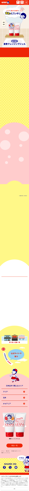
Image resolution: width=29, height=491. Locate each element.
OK (14, 488)
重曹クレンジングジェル (5, 452)
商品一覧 (14, 445)
